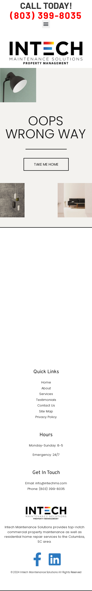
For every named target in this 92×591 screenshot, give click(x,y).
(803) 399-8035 (46, 15)
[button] (46, 24)
